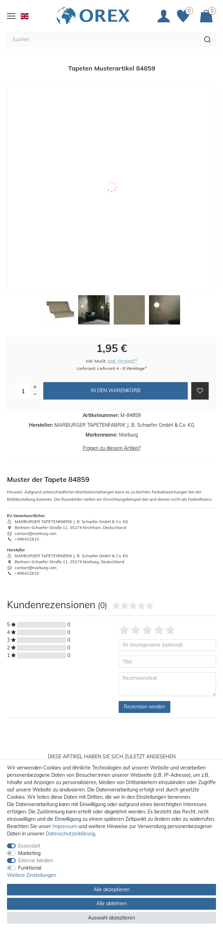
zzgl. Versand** (122, 361)
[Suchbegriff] (103, 39)
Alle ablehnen (111, 903)
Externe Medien (35, 860)
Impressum (64, 826)
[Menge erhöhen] (34, 387)
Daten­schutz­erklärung (70, 834)
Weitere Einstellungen (31, 875)
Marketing (29, 853)
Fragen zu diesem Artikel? (112, 448)
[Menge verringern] (34, 394)
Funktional (29, 868)
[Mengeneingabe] (23, 390)
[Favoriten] (185, 16)
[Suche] (207, 39)
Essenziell (29, 846)
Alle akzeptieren (111, 889)
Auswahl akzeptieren (111, 918)
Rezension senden (144, 706)
